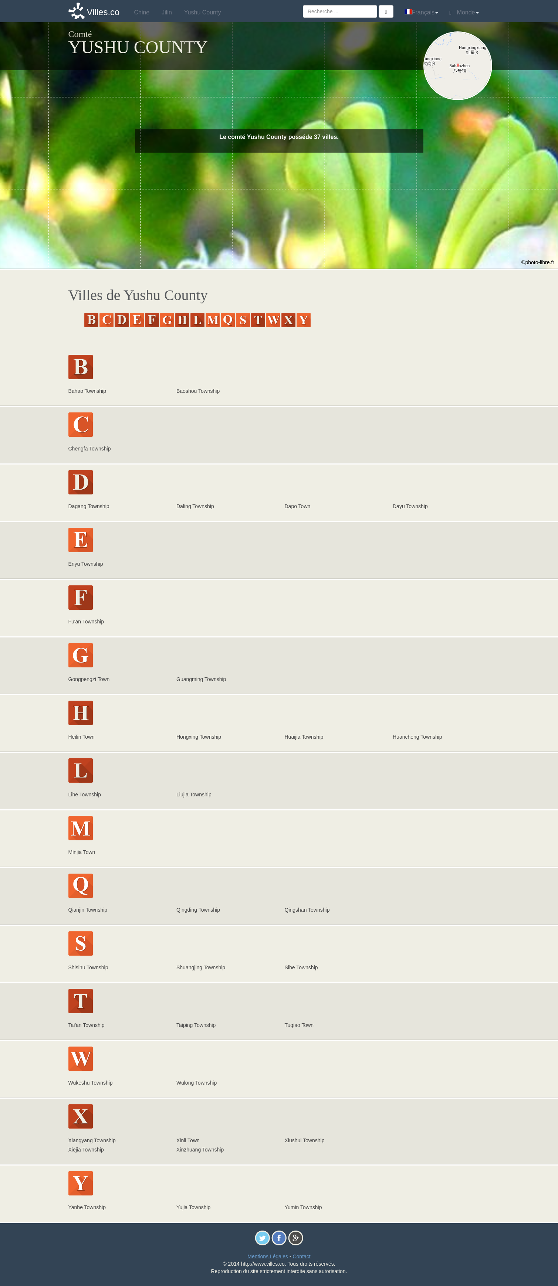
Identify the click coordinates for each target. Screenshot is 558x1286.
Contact (301, 1256)
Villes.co (103, 12)
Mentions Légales (267, 1256)
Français (421, 12)
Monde (463, 12)
